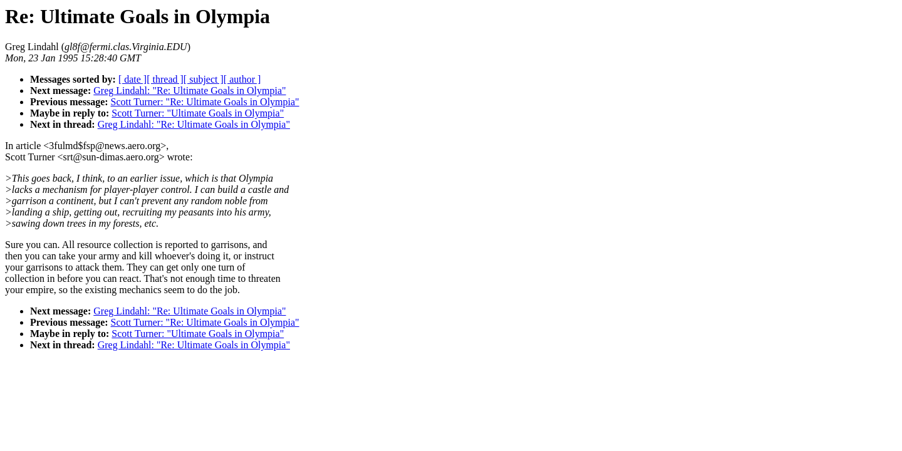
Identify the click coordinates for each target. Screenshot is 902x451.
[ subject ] (204, 79)
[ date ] (132, 79)
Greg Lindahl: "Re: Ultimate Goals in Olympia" (189, 90)
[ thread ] (165, 79)
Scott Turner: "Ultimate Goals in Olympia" (197, 113)
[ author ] (242, 79)
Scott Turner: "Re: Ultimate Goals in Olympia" (205, 101)
